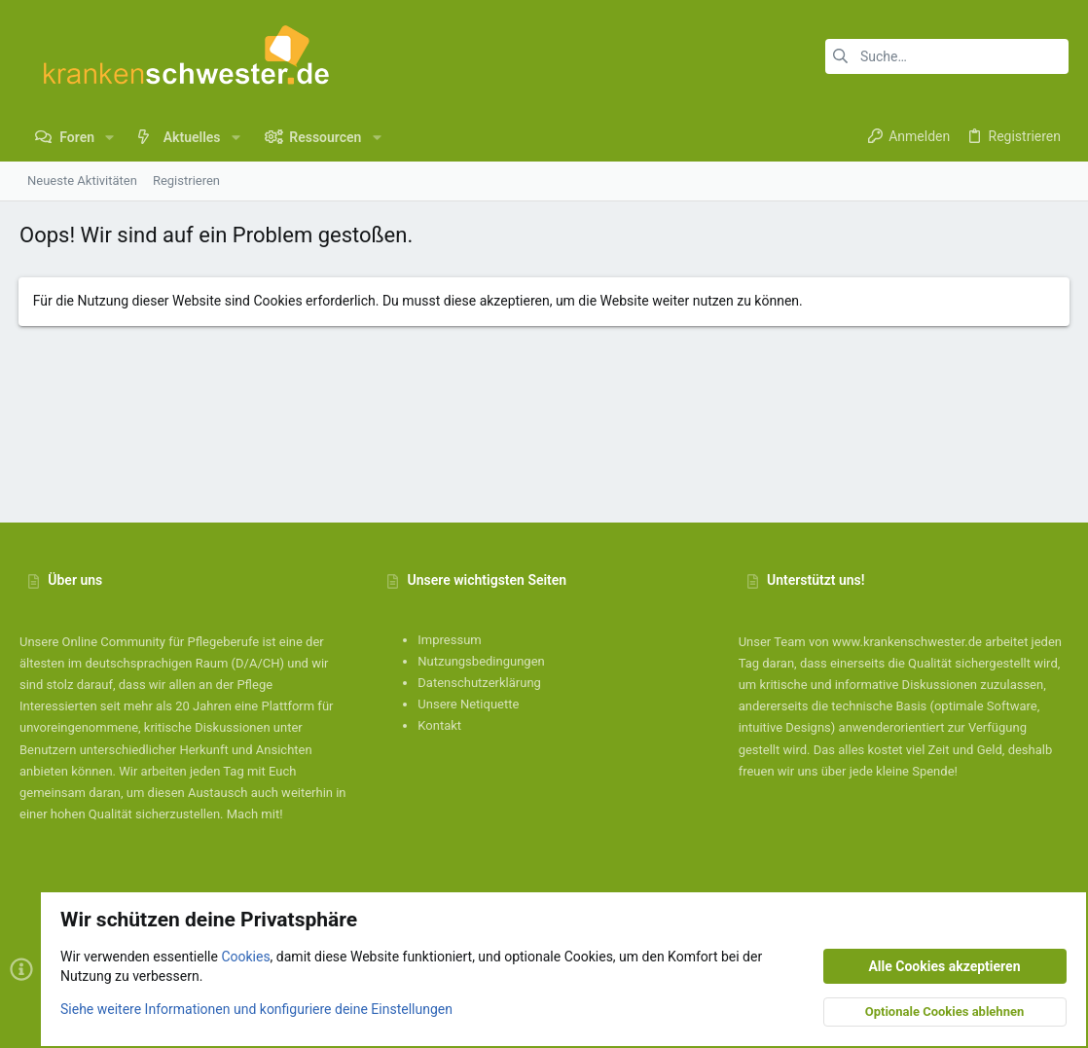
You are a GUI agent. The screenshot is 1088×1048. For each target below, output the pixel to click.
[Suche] (947, 56)
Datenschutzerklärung (479, 682)
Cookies (245, 956)
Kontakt (439, 725)
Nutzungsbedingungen (480, 661)
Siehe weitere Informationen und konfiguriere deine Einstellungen (256, 1008)
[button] (109, 137)
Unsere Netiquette (468, 704)
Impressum (449, 639)
